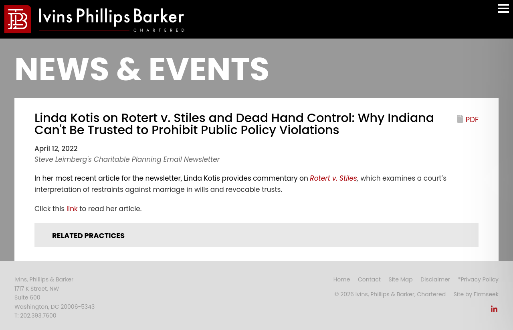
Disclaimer (435, 279)
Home (341, 279)
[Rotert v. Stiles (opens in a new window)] (333, 178)
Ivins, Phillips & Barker (43, 279)
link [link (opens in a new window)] (72, 209)
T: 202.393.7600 (35, 316)
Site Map (400, 279)
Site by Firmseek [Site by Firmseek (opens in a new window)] (476, 294)
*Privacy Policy (478, 279)
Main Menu (503, 12)
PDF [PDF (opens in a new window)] (472, 119)
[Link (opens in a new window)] (494, 311)
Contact (369, 279)
